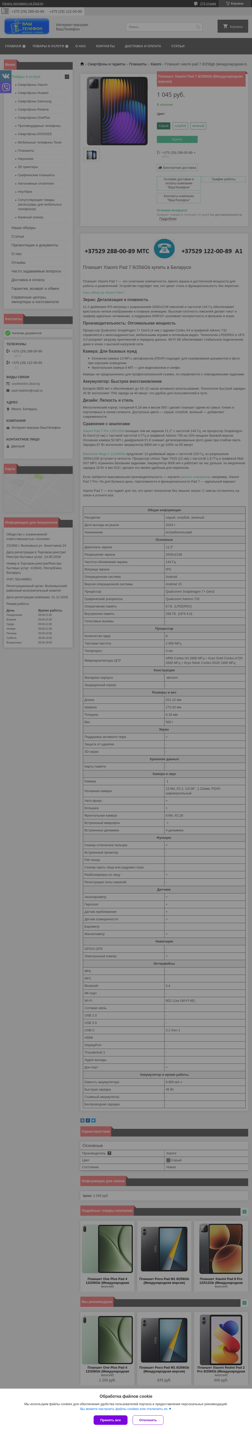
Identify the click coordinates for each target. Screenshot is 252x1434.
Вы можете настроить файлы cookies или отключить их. (124, 1409)
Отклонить (148, 1420)
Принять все (110, 1420)
